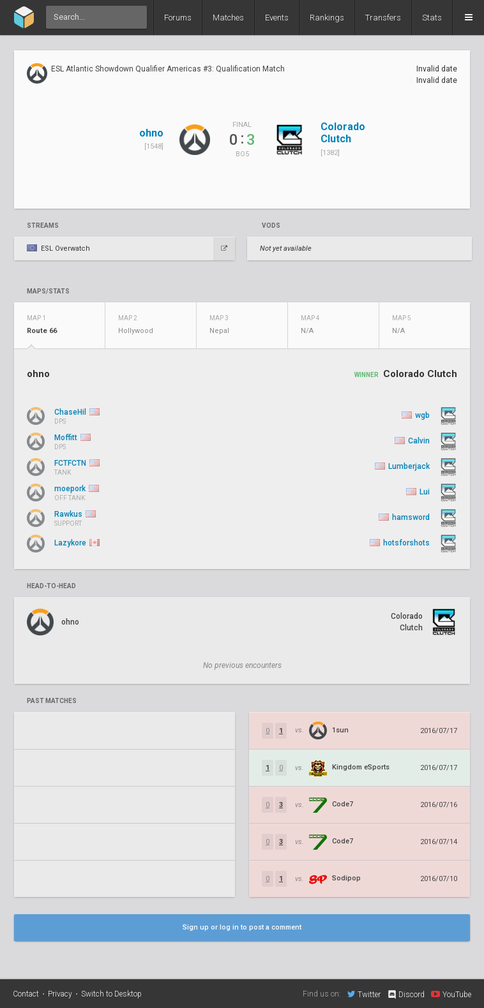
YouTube (451, 993)
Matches (228, 17)
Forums (178, 17)
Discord (406, 994)
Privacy (60, 994)
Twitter (364, 993)
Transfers (383, 17)
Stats (432, 17)
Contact (26, 994)
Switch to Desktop (111, 994)
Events (277, 17)
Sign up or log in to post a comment (242, 927)
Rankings (327, 17)
